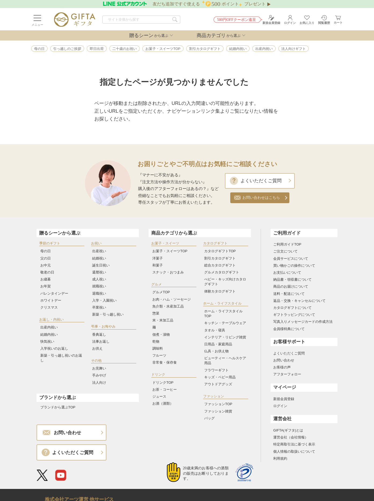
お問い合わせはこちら (261, 198)
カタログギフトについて (292, 308)
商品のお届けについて (290, 286)
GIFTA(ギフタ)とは (288, 430)
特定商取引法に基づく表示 (294, 444)
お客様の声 (282, 367)
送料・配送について (289, 294)
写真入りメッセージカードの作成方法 (303, 322)
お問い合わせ (283, 360)
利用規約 (280, 458)
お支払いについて (287, 272)
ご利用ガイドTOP (287, 244)
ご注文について (285, 251)
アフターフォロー (287, 374)
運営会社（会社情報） (290, 437)
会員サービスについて (290, 259)
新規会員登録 (283, 399)
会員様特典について (289, 329)
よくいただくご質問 (261, 180)
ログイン (280, 406)
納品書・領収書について (292, 279)
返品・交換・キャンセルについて (299, 301)
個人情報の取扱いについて (294, 451)
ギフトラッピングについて (294, 315)
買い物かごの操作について (294, 266)
